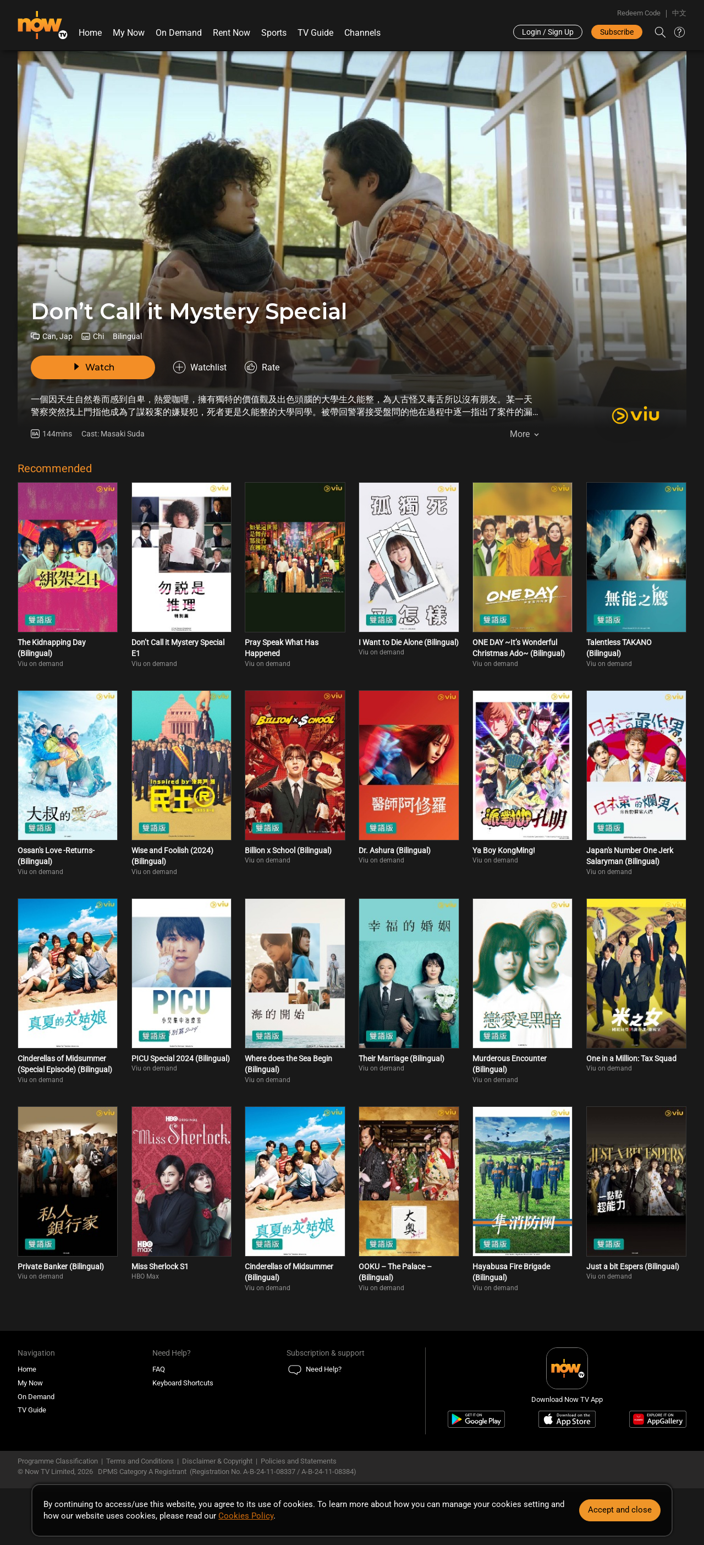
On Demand (179, 33)
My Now (129, 33)
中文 (679, 13)
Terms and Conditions (140, 1461)
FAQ (158, 1369)
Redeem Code (639, 13)
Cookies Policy (245, 1516)
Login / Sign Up (548, 32)
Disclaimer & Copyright (217, 1461)
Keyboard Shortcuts (182, 1383)
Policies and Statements (299, 1461)
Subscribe (617, 32)
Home (90, 33)
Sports (274, 33)
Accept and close (620, 1510)
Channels (362, 33)
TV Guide (315, 33)
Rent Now (231, 33)
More (520, 434)
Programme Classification (58, 1461)
